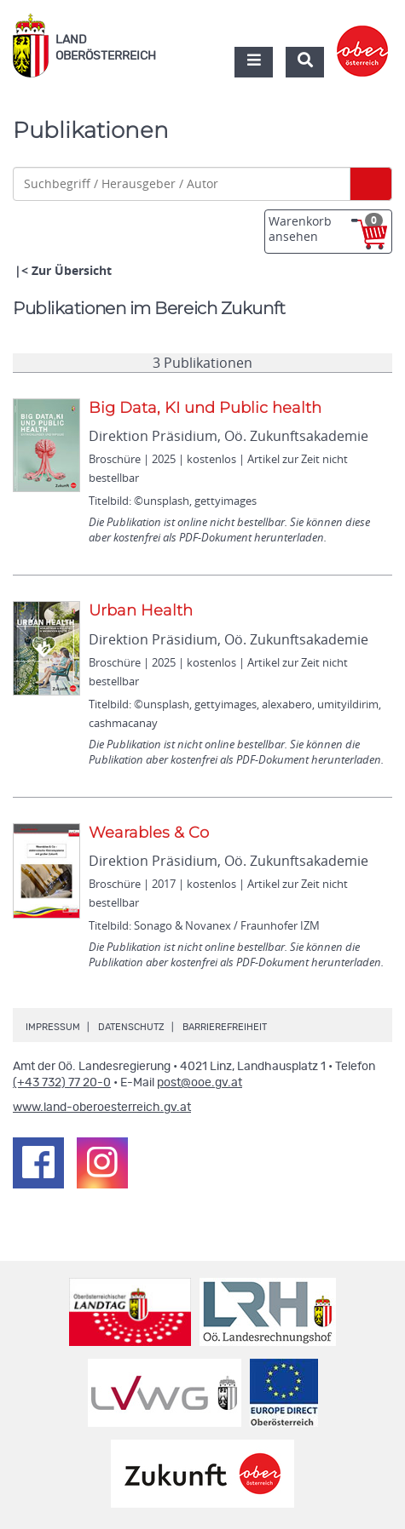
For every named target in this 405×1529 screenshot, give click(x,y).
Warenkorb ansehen (326, 228)
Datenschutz (131, 1027)
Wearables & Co (149, 832)
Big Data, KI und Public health (205, 407)
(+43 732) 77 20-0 (62, 1083)
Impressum (53, 1027)
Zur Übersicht (72, 270)
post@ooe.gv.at (199, 1083)
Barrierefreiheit (224, 1027)
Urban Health (141, 610)
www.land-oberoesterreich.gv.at (102, 1108)
